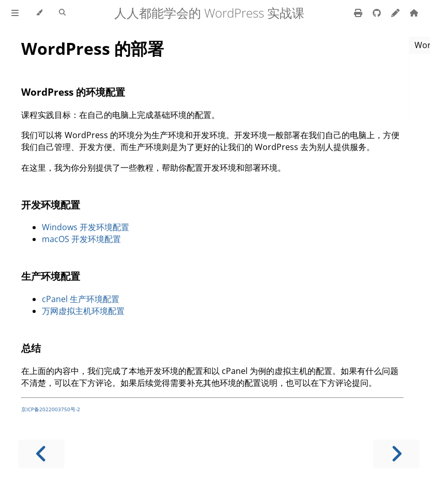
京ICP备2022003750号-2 (50, 409)
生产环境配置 (50, 276)
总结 (31, 347)
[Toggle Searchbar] (62, 13)
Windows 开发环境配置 (85, 227)
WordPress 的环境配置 (73, 91)
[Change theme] (39, 13)
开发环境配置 (50, 204)
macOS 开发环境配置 (81, 239)
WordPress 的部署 (92, 48)
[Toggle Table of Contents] (15, 13)
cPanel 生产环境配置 (80, 299)
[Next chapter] (396, 454)
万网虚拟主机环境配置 (83, 311)
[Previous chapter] (41, 454)
